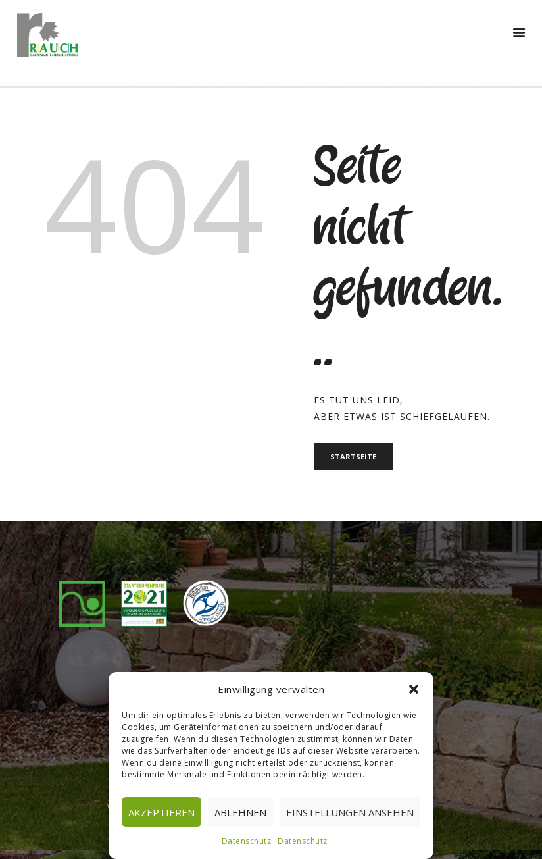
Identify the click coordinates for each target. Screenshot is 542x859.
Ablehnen (240, 812)
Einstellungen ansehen (350, 812)
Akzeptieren (161, 812)
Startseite (355, 457)
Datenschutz (247, 840)
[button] (413, 689)
